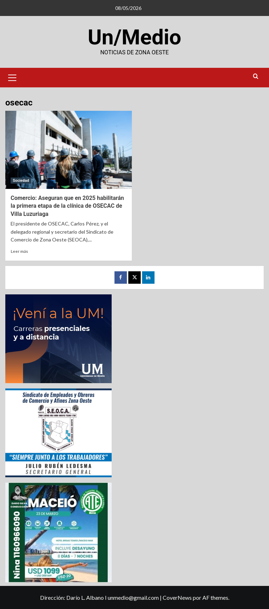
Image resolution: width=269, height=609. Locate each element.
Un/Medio (134, 37)
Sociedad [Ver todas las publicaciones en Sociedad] (21, 180)
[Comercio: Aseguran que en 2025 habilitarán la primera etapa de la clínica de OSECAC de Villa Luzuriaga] (68, 150)
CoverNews (177, 597)
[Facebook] (120, 277)
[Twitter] (134, 277)
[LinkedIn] (148, 277)
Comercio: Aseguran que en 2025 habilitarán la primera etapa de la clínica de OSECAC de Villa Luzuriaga (67, 206)
